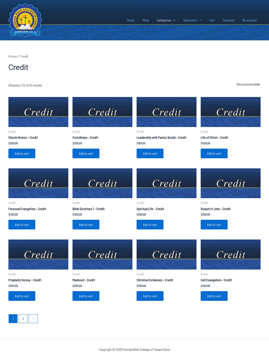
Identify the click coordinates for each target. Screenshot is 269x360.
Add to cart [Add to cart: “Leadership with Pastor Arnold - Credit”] (150, 153)
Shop (152, 20)
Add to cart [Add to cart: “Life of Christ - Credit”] (214, 153)
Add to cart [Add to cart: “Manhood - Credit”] (86, 296)
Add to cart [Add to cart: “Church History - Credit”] (22, 153)
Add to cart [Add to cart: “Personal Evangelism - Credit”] (22, 224)
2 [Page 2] (23, 319)
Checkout (230, 20)
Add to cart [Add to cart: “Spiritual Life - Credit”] (150, 224)
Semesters (196, 20)
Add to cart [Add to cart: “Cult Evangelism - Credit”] (214, 296)
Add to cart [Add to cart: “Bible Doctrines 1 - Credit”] (86, 224)
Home (138, 20)
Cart (215, 20)
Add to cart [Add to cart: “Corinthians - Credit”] (86, 153)
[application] (178, 20)
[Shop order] (248, 84)
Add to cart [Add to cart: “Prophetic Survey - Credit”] (22, 296)
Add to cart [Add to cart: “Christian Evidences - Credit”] (150, 296)
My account (250, 20)
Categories (171, 20)
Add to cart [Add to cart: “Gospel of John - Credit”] (214, 224)
